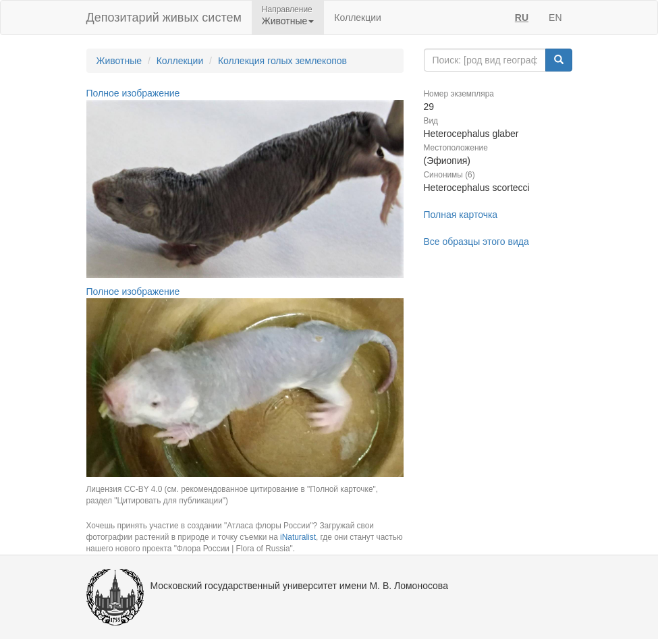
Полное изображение (133, 93)
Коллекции (357, 17)
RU (521, 17)
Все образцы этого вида (476, 241)
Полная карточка (461, 214)
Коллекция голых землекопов (282, 60)
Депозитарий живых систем (164, 17)
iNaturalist (298, 537)
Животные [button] (288, 21)
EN (555, 17)
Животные (119, 60)
